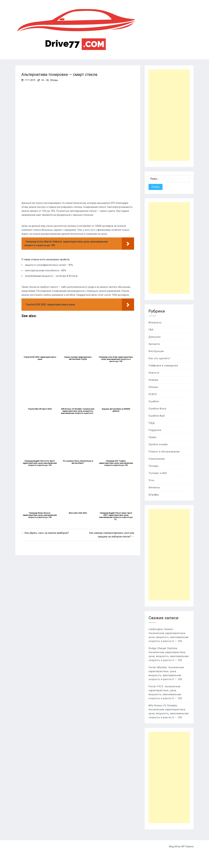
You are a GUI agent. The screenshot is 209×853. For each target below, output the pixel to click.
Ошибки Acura (157, 408)
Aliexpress (155, 322)
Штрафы (154, 494)
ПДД (152, 422)
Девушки (155, 336)
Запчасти (154, 344)
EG (43, 80)
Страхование (157, 458)
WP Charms (187, 846)
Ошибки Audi (157, 415)
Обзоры (54, 80)
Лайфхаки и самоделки (163, 365)
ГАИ (151, 329)
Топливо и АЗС (158, 473)
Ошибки (154, 401)
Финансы (154, 487)
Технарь (154, 465)
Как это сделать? (159, 358)
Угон (151, 480)
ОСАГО (153, 394)
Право (153, 437)
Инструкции (156, 351)
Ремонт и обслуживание (164, 451)
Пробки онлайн (158, 444)
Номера (153, 379)
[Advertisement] (169, 115)
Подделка (155, 430)
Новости (154, 372)
